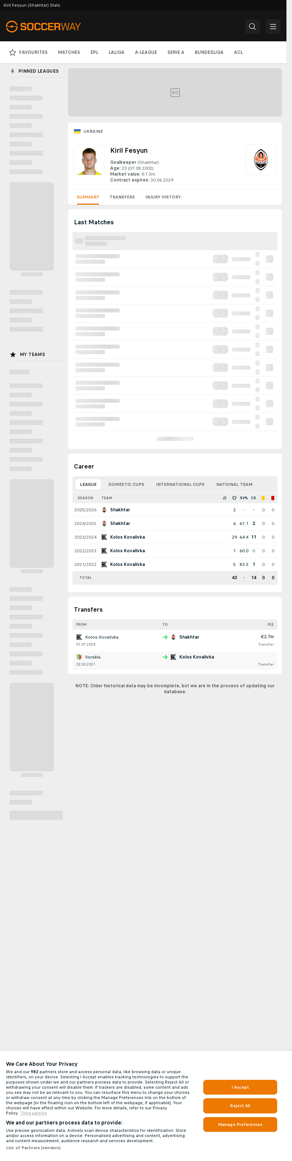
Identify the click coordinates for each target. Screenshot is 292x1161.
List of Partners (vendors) (33, 1147)
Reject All (240, 1105)
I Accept (240, 1087)
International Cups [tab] (180, 484)
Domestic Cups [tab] (126, 484)
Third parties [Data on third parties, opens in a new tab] (33, 1113)
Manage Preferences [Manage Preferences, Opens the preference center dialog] (240, 1124)
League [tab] (88, 484)
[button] (252, 26)
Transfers (122, 197)
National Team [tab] (234, 484)
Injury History (163, 197)
